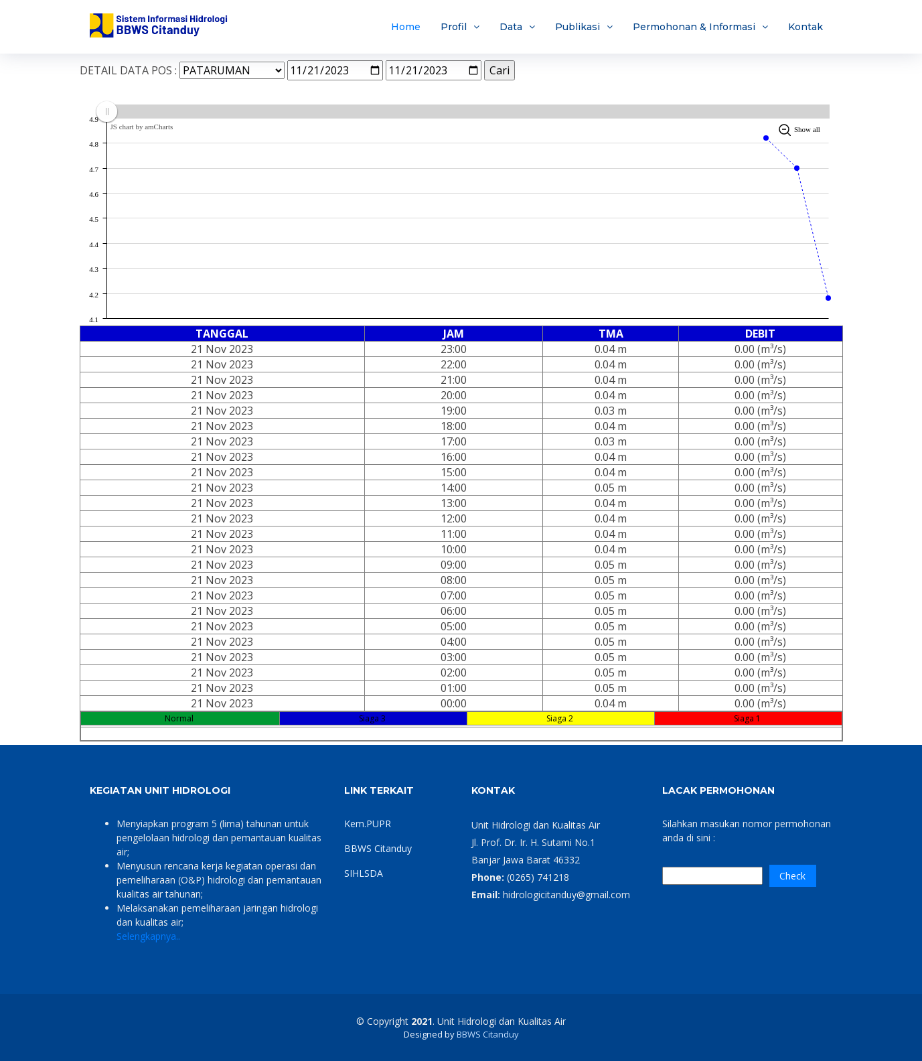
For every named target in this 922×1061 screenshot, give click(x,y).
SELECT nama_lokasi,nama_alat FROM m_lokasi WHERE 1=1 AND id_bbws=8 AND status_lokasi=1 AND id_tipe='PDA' (232, 70)
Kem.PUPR (367, 823)
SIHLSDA (363, 873)
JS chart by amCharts (141, 127)
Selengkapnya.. (148, 936)
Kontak (805, 27)
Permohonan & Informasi (694, 27)
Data (511, 27)
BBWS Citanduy (378, 848)
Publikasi (577, 27)
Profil (454, 27)
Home (405, 27)
